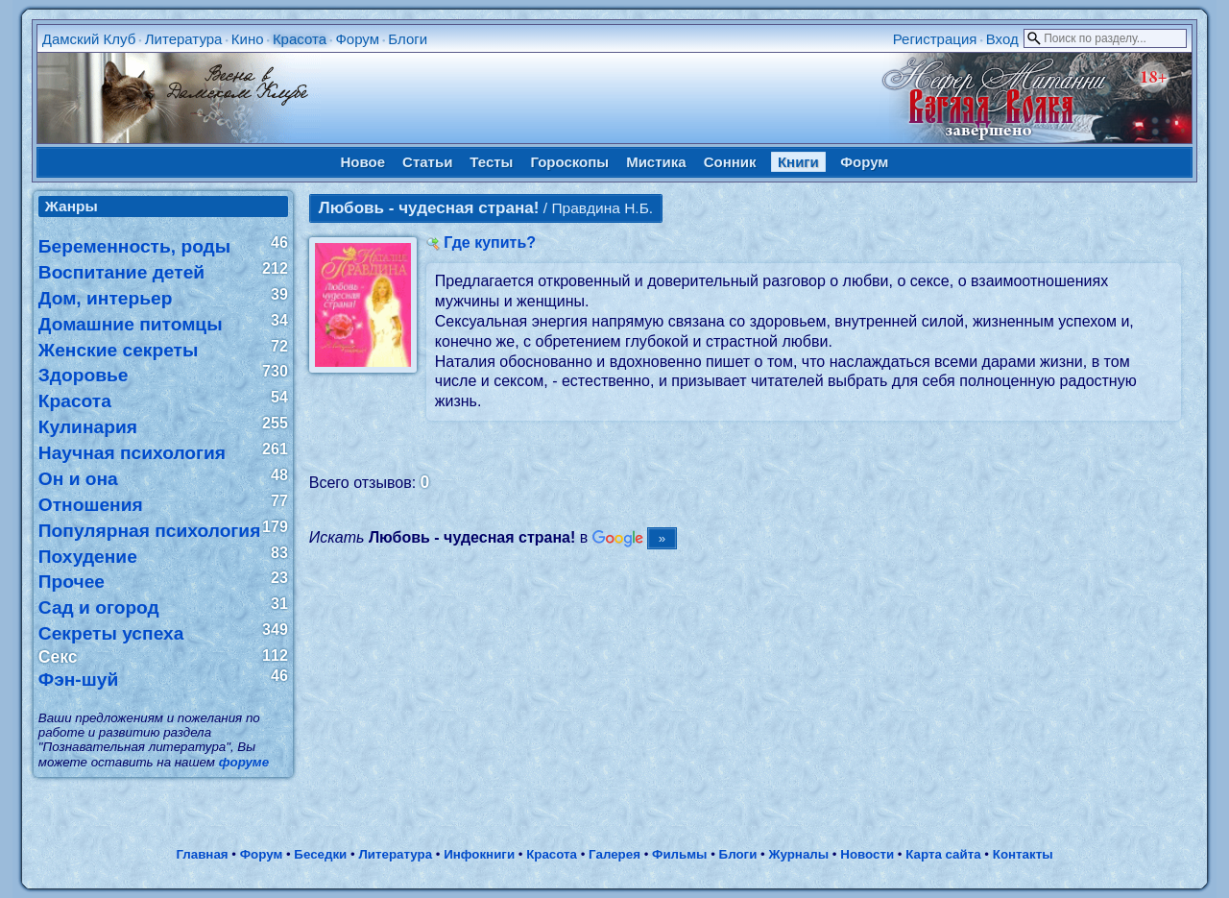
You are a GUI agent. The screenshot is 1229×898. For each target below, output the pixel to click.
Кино (247, 39)
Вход (1002, 39)
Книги (798, 162)
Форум (357, 39)
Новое (363, 162)
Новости (867, 854)
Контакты (1023, 854)
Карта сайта (942, 854)
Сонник (730, 162)
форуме (244, 762)
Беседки (320, 854)
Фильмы (679, 854)
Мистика (656, 162)
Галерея (614, 854)
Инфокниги (479, 854)
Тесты (491, 162)
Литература (184, 39)
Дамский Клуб (89, 39)
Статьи (427, 162)
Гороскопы (569, 162)
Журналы (798, 854)
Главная (202, 854)
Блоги (407, 39)
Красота (299, 39)
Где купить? (490, 242)
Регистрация (935, 39)
